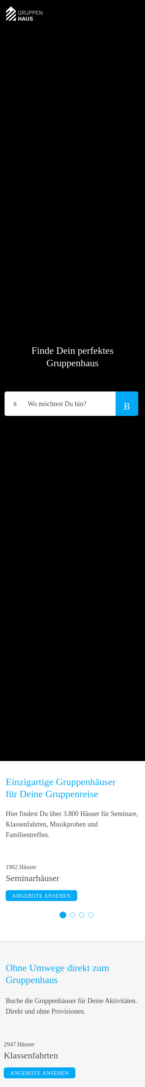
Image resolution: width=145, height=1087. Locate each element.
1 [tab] (63, 915)
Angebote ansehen (41, 896)
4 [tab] (90, 915)
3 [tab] (81, 915)
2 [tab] (72, 915)
